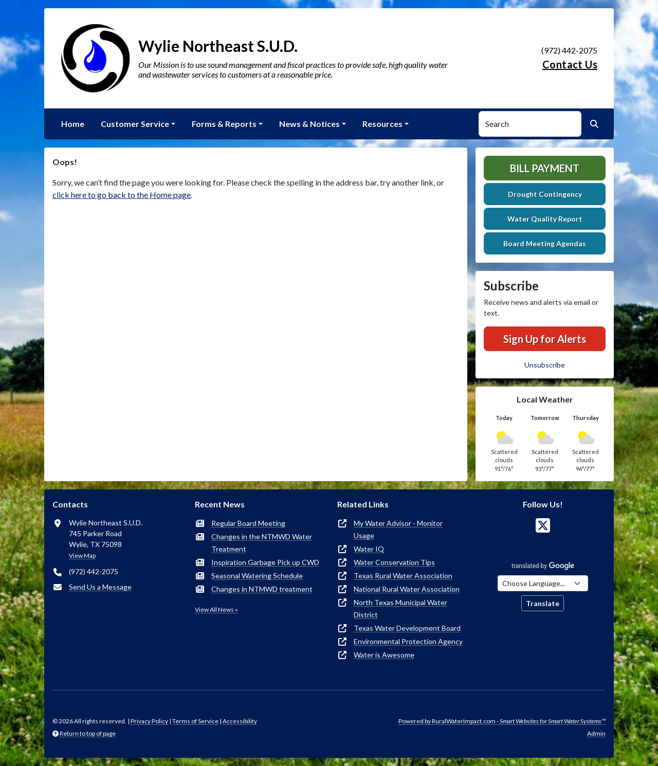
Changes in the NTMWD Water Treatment (261, 542)
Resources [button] (382, 124)
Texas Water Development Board (407, 628)
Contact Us (569, 64)
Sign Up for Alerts (544, 339)
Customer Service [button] (135, 124)
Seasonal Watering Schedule (257, 575)
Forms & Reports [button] (224, 124)
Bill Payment (544, 168)
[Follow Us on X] (543, 525)
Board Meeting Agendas (544, 243)
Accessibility (240, 721)
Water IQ (369, 548)
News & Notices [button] (309, 124)
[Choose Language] (543, 583)
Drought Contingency (545, 194)
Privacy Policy (149, 721)
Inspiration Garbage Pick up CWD (265, 562)
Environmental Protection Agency (408, 641)
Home (72, 124)
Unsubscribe (544, 364)
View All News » (216, 609)
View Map (82, 555)
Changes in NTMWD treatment (262, 589)
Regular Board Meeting (248, 523)
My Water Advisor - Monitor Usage (398, 529)
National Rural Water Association (407, 589)
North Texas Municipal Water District (400, 608)
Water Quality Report (544, 218)
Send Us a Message (100, 586)
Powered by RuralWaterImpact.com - (502, 721)
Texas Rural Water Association (403, 575)
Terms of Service (195, 721)
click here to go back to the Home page (121, 194)
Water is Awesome (384, 654)
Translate (542, 603)
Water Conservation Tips (394, 562)
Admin (596, 733)
